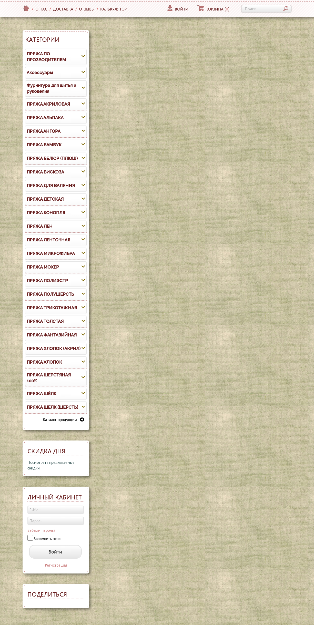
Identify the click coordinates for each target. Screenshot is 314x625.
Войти (177, 9)
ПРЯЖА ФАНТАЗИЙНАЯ (52, 334)
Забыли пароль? (41, 530)
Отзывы (87, 9)
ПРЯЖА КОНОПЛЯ (46, 212)
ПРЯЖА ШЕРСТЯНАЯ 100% (49, 378)
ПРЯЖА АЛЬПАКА (45, 117)
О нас (41, 9)
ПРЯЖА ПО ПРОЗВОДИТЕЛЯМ (46, 57)
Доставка (63, 9)
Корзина (213, 9)
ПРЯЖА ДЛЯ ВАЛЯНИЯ (51, 185)
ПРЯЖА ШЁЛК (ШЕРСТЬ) (52, 407)
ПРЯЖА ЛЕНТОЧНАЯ (48, 239)
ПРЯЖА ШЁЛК (41, 393)
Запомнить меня (47, 538)
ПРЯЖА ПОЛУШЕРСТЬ (50, 294)
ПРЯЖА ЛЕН (40, 226)
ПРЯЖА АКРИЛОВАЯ (48, 104)
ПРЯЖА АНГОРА (43, 131)
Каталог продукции (63, 419)
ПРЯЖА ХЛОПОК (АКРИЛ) (53, 348)
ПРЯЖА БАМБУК (44, 144)
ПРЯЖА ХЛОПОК (44, 362)
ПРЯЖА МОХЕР (43, 267)
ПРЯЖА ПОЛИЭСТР (47, 280)
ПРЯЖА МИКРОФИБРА (51, 253)
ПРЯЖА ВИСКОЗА (45, 172)
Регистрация (56, 565)
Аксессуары (40, 72)
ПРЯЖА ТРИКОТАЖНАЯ (52, 307)
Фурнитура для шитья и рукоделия (51, 88)
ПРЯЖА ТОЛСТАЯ (45, 321)
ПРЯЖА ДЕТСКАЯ (45, 199)
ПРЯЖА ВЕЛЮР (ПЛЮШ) (52, 158)
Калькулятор (113, 9)
